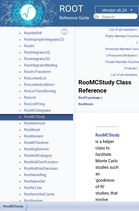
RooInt (29, 46)
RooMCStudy (34, 117)
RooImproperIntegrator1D (44, 40)
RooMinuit (32, 130)
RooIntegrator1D (37, 52)
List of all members (122, 30)
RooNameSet (34, 181)
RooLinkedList (35, 78)
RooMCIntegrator (37, 110)
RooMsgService (36, 149)
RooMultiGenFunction (41, 162)
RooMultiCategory (38, 156)
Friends (131, 68)
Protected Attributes (122, 55)
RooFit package (89, 98)
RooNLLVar (33, 188)
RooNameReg (35, 175)
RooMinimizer (34, 123)
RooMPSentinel (36, 143)
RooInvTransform (37, 72)
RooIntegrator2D (37, 59)
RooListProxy (34, 104)
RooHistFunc (34, 27)
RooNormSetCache (39, 194)
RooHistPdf (33, 33)
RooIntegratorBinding (40, 65)
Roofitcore (85, 104)
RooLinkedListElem (39, 85)
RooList (30, 98)
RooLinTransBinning (40, 91)
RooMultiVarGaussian (41, 168)
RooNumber (33, 201)
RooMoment (33, 136)
